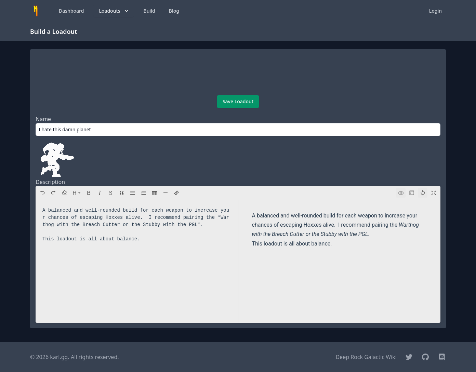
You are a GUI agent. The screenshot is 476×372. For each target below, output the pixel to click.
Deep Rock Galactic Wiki (366, 357)
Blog (174, 11)
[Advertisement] (238, 72)
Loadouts (114, 11)
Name (43, 119)
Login (435, 11)
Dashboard (71, 11)
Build (149, 11)
